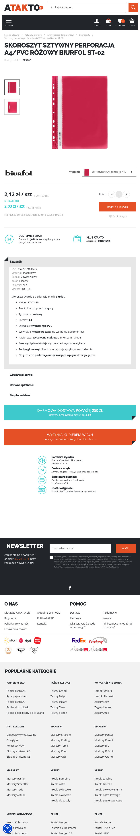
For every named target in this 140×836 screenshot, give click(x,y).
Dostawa (75, 612)
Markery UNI (58, 756)
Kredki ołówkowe (60, 795)
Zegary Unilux (102, 707)
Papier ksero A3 (16, 701)
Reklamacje (110, 612)
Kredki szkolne (103, 778)
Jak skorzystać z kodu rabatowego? (83, 625)
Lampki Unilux (103, 691)
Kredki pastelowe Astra (108, 800)
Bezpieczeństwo (20, 395)
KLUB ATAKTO (45, 618)
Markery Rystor (16, 778)
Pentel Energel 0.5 (61, 833)
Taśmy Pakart (58, 701)
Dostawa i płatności (22, 385)
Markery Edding (60, 740)
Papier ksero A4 (16, 691)
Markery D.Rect (103, 751)
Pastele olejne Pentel (63, 828)
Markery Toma (59, 745)
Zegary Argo (101, 712)
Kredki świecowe (60, 789)
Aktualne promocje (48, 612)
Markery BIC (101, 745)
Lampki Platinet (103, 696)
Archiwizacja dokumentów (60, 34)
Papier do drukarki (18, 707)
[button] (7, 828)
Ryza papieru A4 (16, 696)
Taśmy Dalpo (58, 696)
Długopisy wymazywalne (21, 734)
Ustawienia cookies (16, 629)
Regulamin (11, 618)
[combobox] (87, 7)
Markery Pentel (103, 734)
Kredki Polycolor (16, 828)
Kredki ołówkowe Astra (108, 789)
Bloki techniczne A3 (18, 756)
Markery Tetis (15, 789)
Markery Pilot (58, 751)
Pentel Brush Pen (104, 828)
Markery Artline (16, 795)
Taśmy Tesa (57, 707)
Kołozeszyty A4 (15, 745)
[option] (80, 112)
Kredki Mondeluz (17, 833)
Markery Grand (103, 756)
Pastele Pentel (103, 822)
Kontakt (41, 623)
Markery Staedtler (17, 784)
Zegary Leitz (101, 701)
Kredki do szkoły (60, 800)
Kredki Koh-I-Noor (17, 822)
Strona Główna (11, 34)
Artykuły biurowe (33, 34)
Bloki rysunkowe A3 (18, 751)
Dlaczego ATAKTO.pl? (17, 612)
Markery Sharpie (60, 734)
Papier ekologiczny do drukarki (25, 712)
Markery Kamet (103, 740)
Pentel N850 (101, 833)
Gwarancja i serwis (21, 374)
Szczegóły (16, 261)
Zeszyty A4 (13, 740)
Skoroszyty (84, 34)
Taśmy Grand (58, 691)
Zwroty (107, 618)
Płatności (75, 618)
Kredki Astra (57, 784)
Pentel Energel (59, 822)
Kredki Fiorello (103, 784)
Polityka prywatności (16, 623)
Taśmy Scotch (58, 712)
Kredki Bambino (60, 778)
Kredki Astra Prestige (107, 795)
